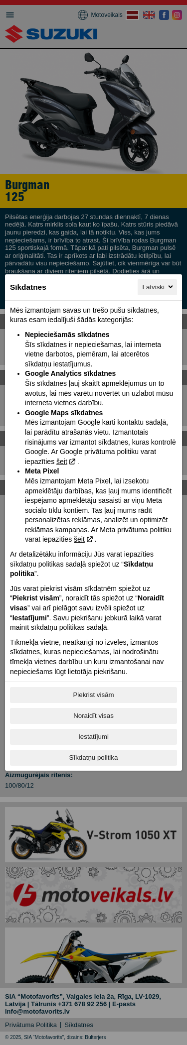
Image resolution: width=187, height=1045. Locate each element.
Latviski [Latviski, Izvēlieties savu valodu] (159, 287)
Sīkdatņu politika (93, 757)
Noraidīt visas (93, 715)
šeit (61, 461)
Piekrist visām (93, 694)
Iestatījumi (93, 736)
